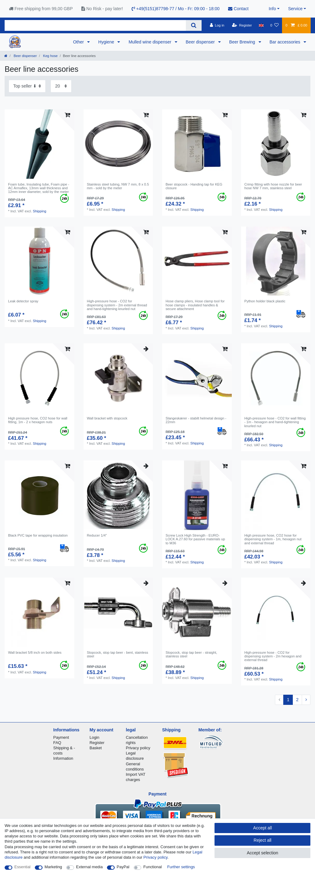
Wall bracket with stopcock (107, 418)
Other (79, 41)
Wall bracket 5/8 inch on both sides (34, 652)
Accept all (262, 827)
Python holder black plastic (264, 301)
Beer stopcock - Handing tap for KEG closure (194, 186)
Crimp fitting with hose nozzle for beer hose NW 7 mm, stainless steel (273, 186)
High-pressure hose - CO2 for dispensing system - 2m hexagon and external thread (272, 656)
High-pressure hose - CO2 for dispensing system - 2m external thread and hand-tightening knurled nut (117, 305)
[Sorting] (27, 86)
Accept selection (262, 852)
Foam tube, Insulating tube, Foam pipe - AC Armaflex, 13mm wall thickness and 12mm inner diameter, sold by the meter (38, 188)
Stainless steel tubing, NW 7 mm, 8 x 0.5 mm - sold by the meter (118, 186)
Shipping (39, 211)
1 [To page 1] (288, 699)
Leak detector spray (23, 301)
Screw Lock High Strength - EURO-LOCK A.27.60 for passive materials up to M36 (195, 539)
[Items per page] (61, 86)
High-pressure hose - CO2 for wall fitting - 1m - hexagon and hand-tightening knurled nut (275, 422)
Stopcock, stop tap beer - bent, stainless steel (117, 654)
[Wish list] (274, 25)
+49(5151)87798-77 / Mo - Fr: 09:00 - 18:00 (175, 8)
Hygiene (106, 41)
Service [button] (295, 8)
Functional (152, 867)
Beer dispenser (201, 41)
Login (95, 737)
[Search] (194, 25)
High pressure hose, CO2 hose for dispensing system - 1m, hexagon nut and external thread (272, 539)
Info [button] (272, 8)
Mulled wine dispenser (150, 41)
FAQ (57, 742)
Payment (61, 737)
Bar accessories (285, 41)
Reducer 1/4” (97, 535)
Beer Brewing (242, 41)
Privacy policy (138, 748)
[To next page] (306, 700)
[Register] (242, 25)
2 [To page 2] (297, 699)
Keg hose (50, 56)
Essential (22, 867)
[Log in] (216, 25)
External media (89, 867)
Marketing (53, 867)
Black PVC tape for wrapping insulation (38, 535)
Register (97, 742)
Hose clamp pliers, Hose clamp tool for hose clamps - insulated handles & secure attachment (195, 305)
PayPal (123, 867)
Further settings (181, 867)
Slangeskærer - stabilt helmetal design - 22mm (196, 420)
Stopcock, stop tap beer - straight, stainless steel (191, 654)
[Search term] (95, 25)
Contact (238, 8)
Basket (96, 748)
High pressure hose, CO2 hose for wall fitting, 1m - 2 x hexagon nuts (37, 420)
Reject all (263, 840)
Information (63, 758)
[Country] (261, 25)
